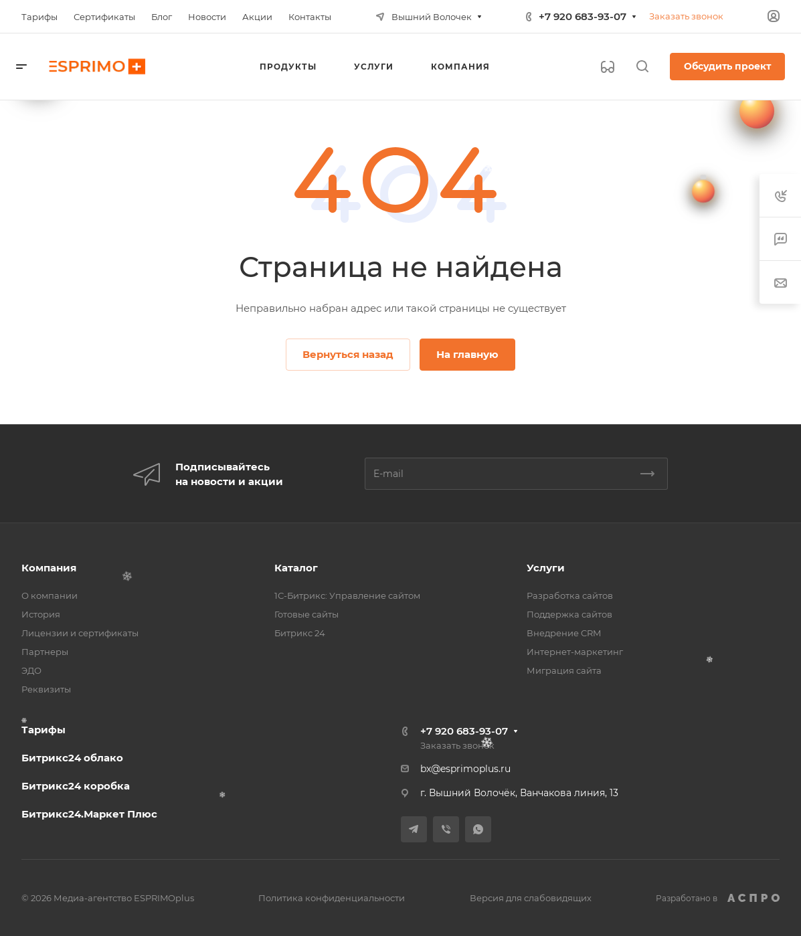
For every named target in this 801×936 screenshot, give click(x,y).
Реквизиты (46, 689)
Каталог (296, 567)
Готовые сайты (306, 614)
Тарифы (43, 729)
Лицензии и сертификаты (80, 633)
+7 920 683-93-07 (582, 16)
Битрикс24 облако (72, 757)
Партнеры (44, 651)
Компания (48, 567)
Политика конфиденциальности (331, 898)
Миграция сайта (564, 670)
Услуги (546, 567)
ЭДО (31, 670)
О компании (49, 595)
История (40, 614)
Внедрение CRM (564, 633)
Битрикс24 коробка (75, 785)
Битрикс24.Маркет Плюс (89, 814)
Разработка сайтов (570, 595)
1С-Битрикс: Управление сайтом (347, 595)
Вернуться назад (347, 354)
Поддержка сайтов (569, 614)
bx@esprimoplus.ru (465, 769)
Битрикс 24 (299, 633)
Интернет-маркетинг (575, 651)
